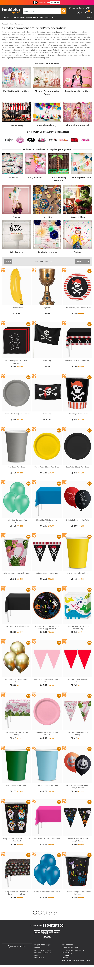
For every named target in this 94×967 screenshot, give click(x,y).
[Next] (59, 901)
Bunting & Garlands (81, 165)
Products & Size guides (42, 938)
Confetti (78, 240)
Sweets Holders (78, 205)
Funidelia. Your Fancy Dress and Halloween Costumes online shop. (11, 11)
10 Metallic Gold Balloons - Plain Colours (16, 668)
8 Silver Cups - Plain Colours (16, 455)
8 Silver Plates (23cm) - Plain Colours (16, 402)
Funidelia (5, 24)
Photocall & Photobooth (77, 113)
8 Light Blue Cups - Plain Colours (47, 773)
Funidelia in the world (70, 936)
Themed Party (16, 113)
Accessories (31, 17)
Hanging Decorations (47, 240)
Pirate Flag (47, 349)
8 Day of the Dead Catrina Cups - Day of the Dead (16, 827)
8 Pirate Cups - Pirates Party (77, 402)
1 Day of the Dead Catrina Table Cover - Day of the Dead (16, 881)
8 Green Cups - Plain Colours (16, 773)
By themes (18, 17)
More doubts (39, 946)
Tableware (12, 165)
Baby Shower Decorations (77, 79)
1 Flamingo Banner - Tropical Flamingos (77, 721)
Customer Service (17, 934)
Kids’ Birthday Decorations (16, 79)
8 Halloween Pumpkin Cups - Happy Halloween (78, 881)
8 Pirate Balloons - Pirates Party (77, 508)
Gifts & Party (46, 17)
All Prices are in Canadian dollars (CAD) (76, 948)
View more (8, 45)
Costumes (6, 17)
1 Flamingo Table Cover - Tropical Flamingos (16, 721)
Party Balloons (35, 165)
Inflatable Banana (16, 296)
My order (37, 936)
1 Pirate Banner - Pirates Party (47, 561)
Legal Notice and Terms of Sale (73, 938)
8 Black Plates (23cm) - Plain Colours (77, 455)
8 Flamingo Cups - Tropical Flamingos (16, 561)
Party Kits (47, 205)
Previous (2, 127)
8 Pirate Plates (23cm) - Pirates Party (78, 296)
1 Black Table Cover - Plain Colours (16, 614)
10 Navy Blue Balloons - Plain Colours (47, 880)
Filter (7, 249)
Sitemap (65, 946)
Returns (37, 943)
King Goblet (47, 296)
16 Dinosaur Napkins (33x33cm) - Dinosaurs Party (77, 615)
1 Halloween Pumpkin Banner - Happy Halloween (77, 827)
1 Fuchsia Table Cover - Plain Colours (47, 826)
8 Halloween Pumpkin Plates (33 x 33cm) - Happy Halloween (47, 615)
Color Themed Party (47, 113)
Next (92, 127)
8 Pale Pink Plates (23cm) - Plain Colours (47, 721)
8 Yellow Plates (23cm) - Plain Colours (47, 455)
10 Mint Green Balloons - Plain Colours (16, 509)
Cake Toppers (16, 240)
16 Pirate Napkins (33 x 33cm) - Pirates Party (16, 350)
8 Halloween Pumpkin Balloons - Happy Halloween (77, 774)
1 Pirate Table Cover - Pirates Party (77, 349)
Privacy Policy (67, 941)
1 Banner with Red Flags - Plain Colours (77, 668)
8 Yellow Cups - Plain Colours (77, 561)
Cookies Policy (67, 943)
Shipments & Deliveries (42, 941)
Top (88, 17)
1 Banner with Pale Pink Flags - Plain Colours (47, 668)
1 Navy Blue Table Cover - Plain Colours (47, 509)
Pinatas (16, 205)
